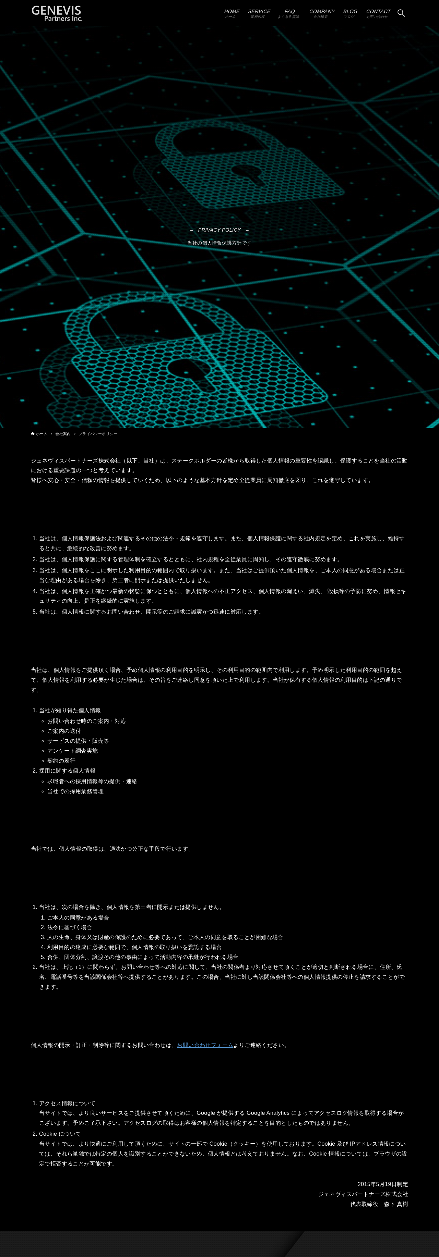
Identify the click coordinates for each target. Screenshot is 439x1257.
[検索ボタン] (401, 13)
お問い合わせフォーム (205, 1045)
